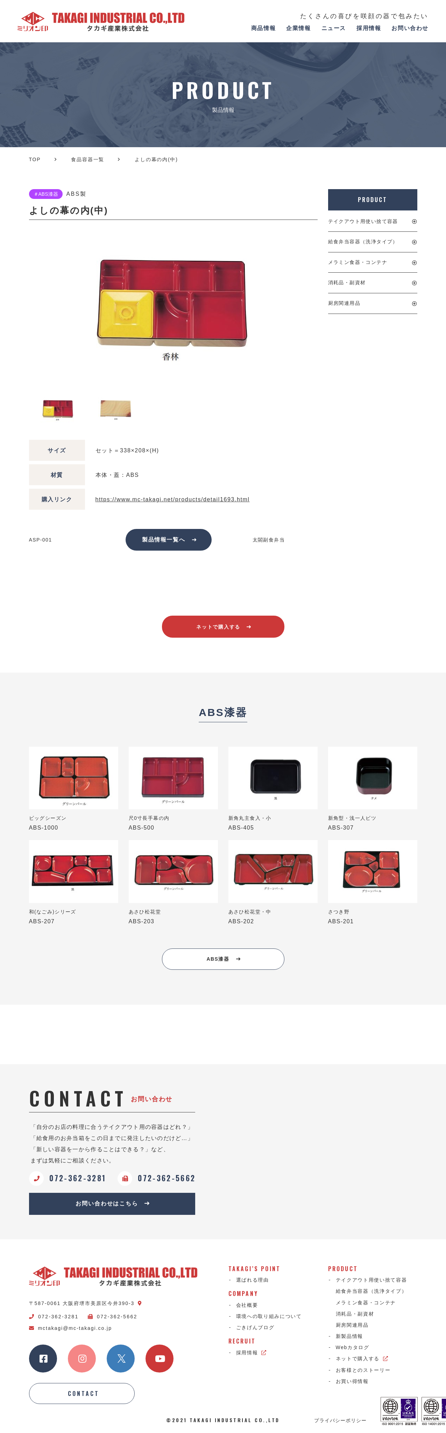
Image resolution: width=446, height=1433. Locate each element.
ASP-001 (40, 540)
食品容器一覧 (87, 159)
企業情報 (298, 28)
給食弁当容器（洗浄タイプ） (363, 241)
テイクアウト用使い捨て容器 (363, 221)
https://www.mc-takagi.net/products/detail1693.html (172, 499)
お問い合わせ (410, 28)
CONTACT (83, 1393)
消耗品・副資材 (347, 282)
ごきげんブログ (255, 1327)
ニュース (333, 28)
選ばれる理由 (252, 1280)
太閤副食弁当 (269, 540)
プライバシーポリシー (340, 1420)
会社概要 (247, 1305)
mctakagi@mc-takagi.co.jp (70, 1328)
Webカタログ (352, 1347)
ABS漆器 (224, 959)
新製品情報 (349, 1336)
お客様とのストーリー (363, 1370)
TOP (35, 159)
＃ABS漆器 (46, 194)
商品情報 (263, 28)
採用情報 (368, 28)
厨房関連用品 (344, 303)
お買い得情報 (352, 1381)
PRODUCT (372, 199)
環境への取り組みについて (269, 1316)
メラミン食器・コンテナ (357, 262)
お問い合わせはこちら (113, 1203)
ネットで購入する (223, 627)
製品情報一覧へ (169, 540)
